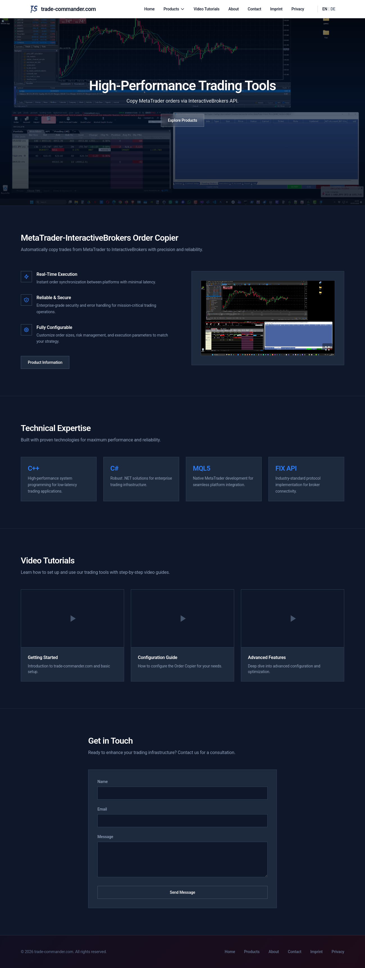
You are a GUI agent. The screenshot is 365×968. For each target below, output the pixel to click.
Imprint (276, 9)
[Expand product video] (268, 318)
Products (174, 9)
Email (102, 809)
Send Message (182, 892)
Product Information (45, 362)
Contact (254, 9)
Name (102, 781)
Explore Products (182, 120)
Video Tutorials (207, 9)
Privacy (297, 9)
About (234, 9)
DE (332, 9)
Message (105, 836)
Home (149, 9)
